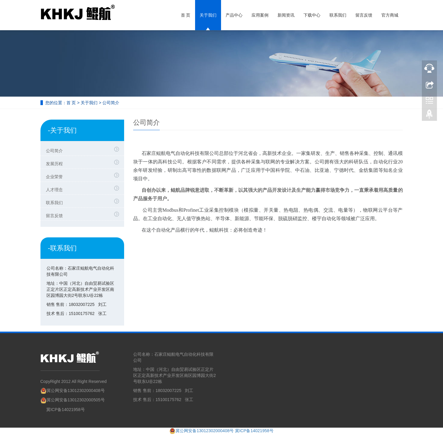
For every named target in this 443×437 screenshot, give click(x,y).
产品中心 (234, 15)
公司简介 (84, 149)
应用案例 (260, 15)
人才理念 (84, 188)
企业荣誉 (84, 175)
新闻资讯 (286, 15)
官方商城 (389, 15)
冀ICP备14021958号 (65, 409)
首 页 (186, 15)
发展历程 (84, 162)
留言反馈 (363, 15)
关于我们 (208, 15)
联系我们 (337, 15)
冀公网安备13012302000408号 (72, 390)
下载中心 (311, 15)
